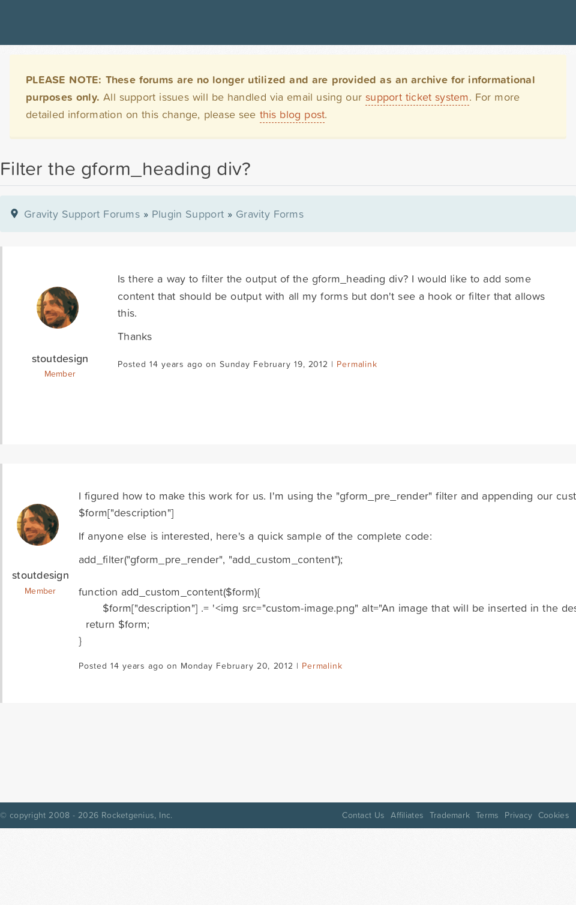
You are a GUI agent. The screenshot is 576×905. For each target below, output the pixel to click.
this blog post (292, 114)
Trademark (450, 815)
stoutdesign (60, 358)
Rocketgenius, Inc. (136, 815)
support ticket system (417, 97)
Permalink (357, 364)
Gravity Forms (270, 214)
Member (60, 374)
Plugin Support (188, 214)
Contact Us (363, 815)
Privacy (518, 815)
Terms (487, 815)
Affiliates (407, 815)
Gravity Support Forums (82, 214)
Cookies (553, 815)
